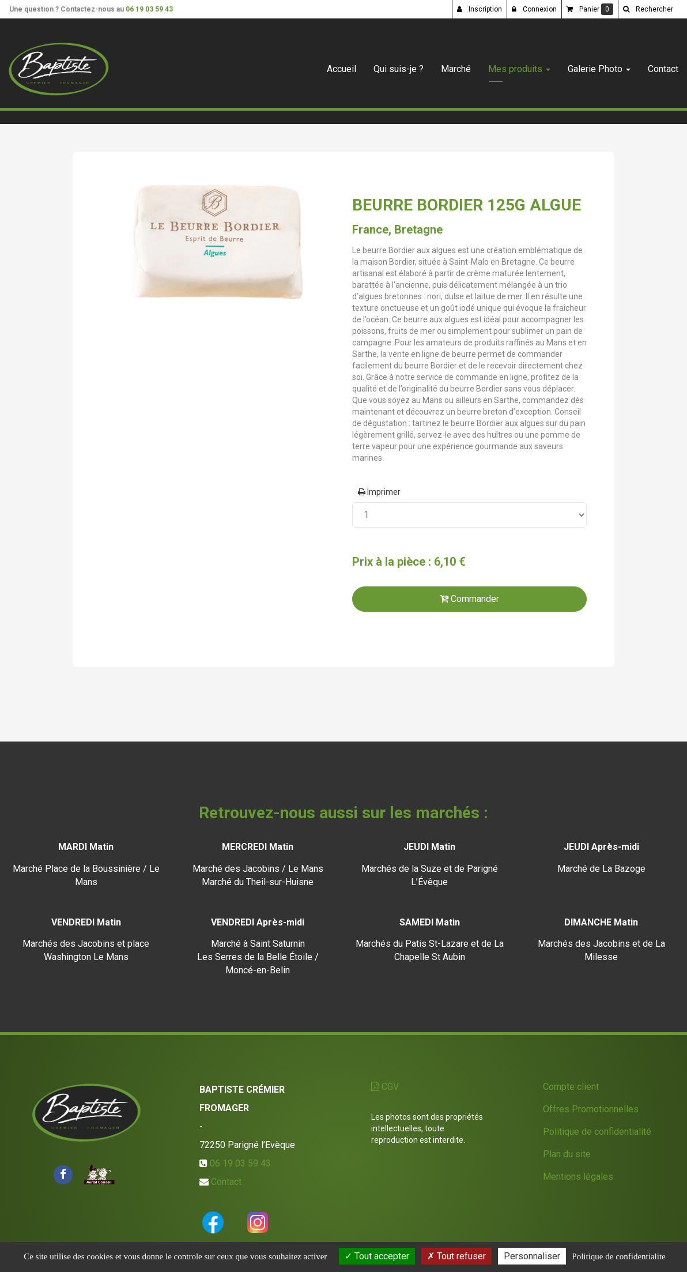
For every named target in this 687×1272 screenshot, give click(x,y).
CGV (385, 1086)
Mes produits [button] (519, 64)
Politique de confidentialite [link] (618, 1256)
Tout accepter (377, 1256)
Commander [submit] (469, 598)
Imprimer (379, 491)
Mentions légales (578, 1176)
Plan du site (567, 1154)
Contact (663, 64)
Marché (456, 64)
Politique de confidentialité (597, 1131)
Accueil (341, 64)
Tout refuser (456, 1256)
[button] (648, 9)
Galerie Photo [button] (599, 64)
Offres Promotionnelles (591, 1109)
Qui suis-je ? (398, 64)
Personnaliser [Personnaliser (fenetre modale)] (532, 1256)
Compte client (571, 1086)
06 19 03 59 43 (149, 9)
